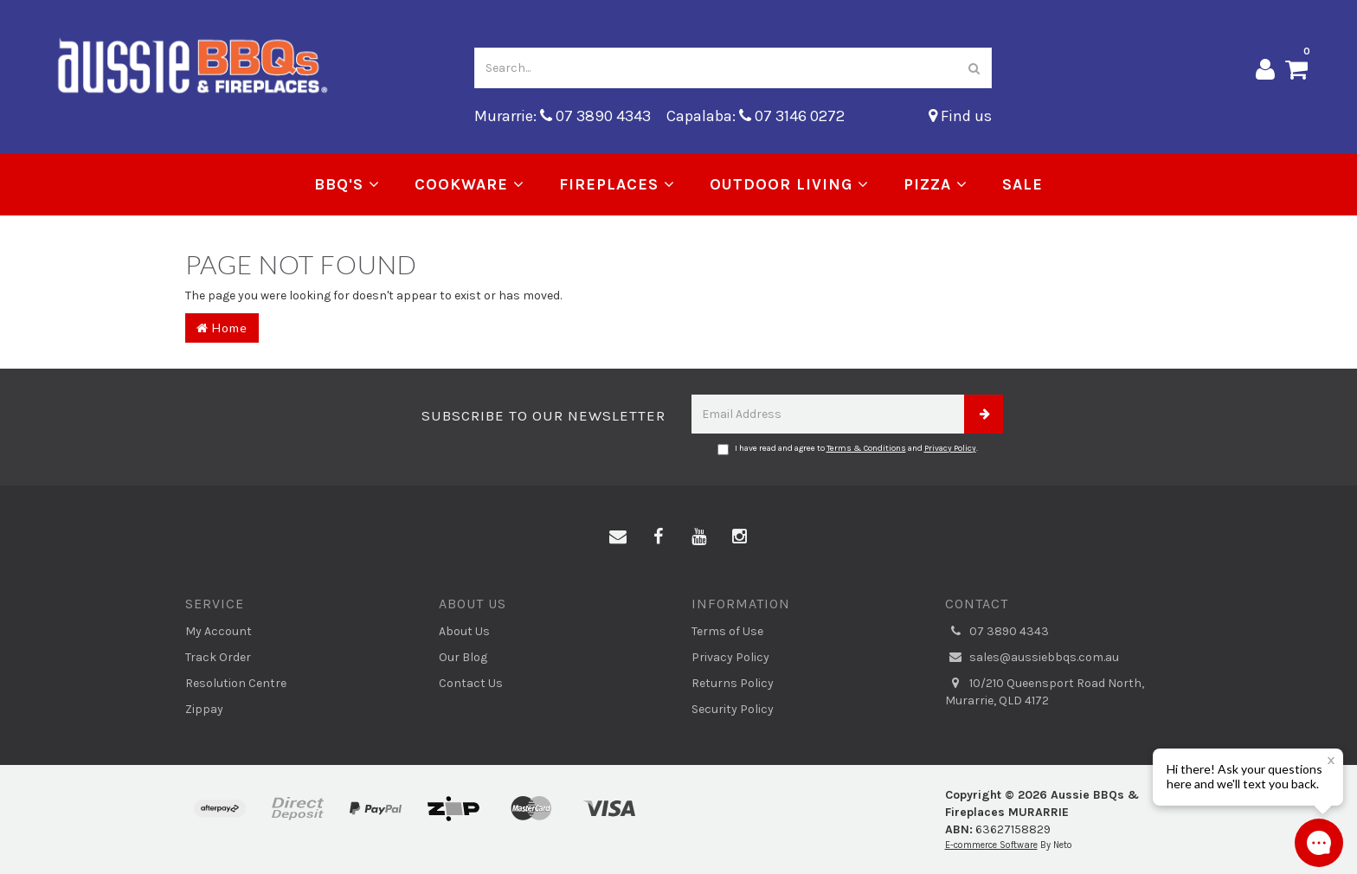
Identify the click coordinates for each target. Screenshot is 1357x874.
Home (222, 327)
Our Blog (463, 657)
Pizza (936, 184)
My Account (218, 631)
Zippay (204, 709)
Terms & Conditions (866, 448)
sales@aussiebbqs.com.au (1032, 657)
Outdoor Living (789, 184)
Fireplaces (617, 184)
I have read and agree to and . (847, 449)
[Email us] (618, 537)
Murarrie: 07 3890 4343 (562, 115)
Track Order (218, 657)
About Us (464, 631)
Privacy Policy (950, 448)
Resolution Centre (235, 683)
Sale (1022, 184)
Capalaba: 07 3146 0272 (755, 115)
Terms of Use (727, 631)
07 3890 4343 (997, 631)
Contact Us (471, 683)
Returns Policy (732, 683)
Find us (960, 115)
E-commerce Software (991, 845)
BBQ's (347, 184)
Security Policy (732, 709)
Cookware (469, 184)
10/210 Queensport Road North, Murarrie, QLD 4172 (1044, 691)
